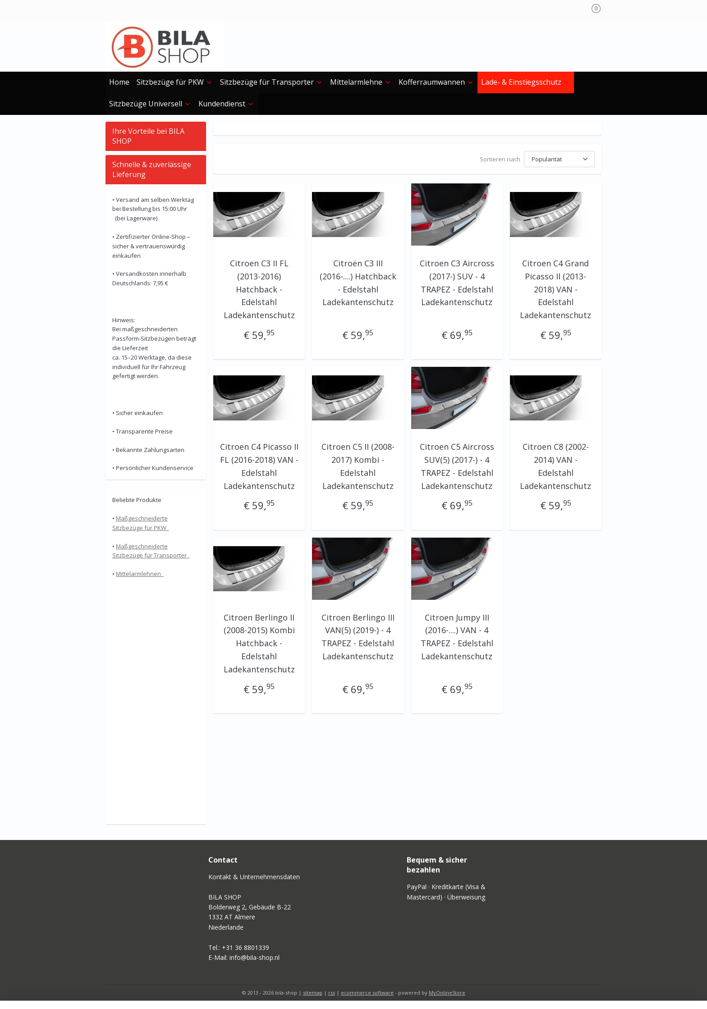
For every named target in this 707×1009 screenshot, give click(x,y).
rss (331, 992)
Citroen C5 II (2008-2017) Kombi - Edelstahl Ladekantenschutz (358, 466)
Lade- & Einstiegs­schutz (525, 82)
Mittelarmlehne (360, 82)
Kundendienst (226, 104)
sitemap (312, 992)
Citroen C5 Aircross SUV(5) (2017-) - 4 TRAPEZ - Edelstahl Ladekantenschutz (457, 466)
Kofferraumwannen (436, 82)
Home (119, 82)
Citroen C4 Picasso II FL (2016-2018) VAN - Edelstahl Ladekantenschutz (259, 466)
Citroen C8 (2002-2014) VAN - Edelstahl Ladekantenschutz (555, 466)
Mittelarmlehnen (140, 574)
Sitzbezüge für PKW (175, 82)
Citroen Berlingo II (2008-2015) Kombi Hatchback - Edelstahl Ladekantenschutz (259, 643)
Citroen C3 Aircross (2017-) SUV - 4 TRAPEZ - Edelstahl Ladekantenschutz (457, 282)
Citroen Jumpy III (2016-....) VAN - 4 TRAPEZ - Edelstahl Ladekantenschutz (457, 637)
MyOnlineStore (447, 992)
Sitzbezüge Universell (150, 104)
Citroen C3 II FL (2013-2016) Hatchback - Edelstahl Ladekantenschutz (259, 289)
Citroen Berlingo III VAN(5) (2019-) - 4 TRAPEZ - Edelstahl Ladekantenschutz (358, 637)
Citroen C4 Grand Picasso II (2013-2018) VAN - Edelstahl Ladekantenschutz (555, 289)
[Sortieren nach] (559, 159)
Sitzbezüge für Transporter (271, 82)
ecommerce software (367, 992)
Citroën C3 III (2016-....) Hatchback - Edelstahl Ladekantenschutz (358, 282)
